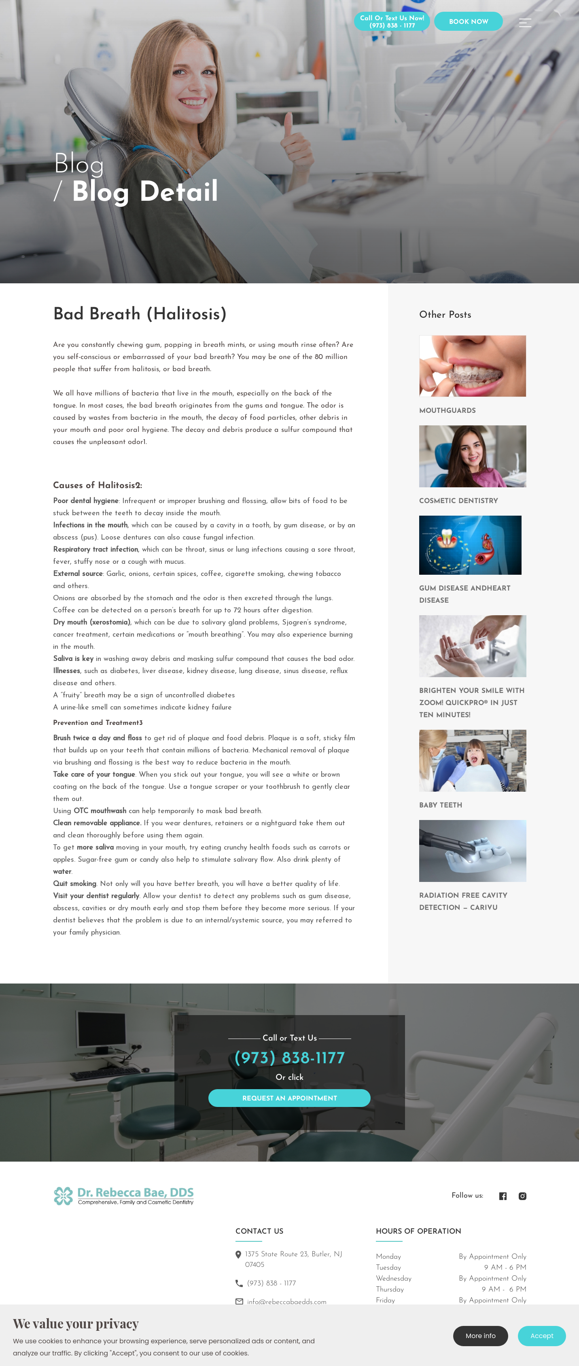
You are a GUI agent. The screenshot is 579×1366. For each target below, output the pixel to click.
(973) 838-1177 (290, 1059)
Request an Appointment (289, 1099)
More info (481, 1336)
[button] (525, 21)
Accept (542, 1336)
